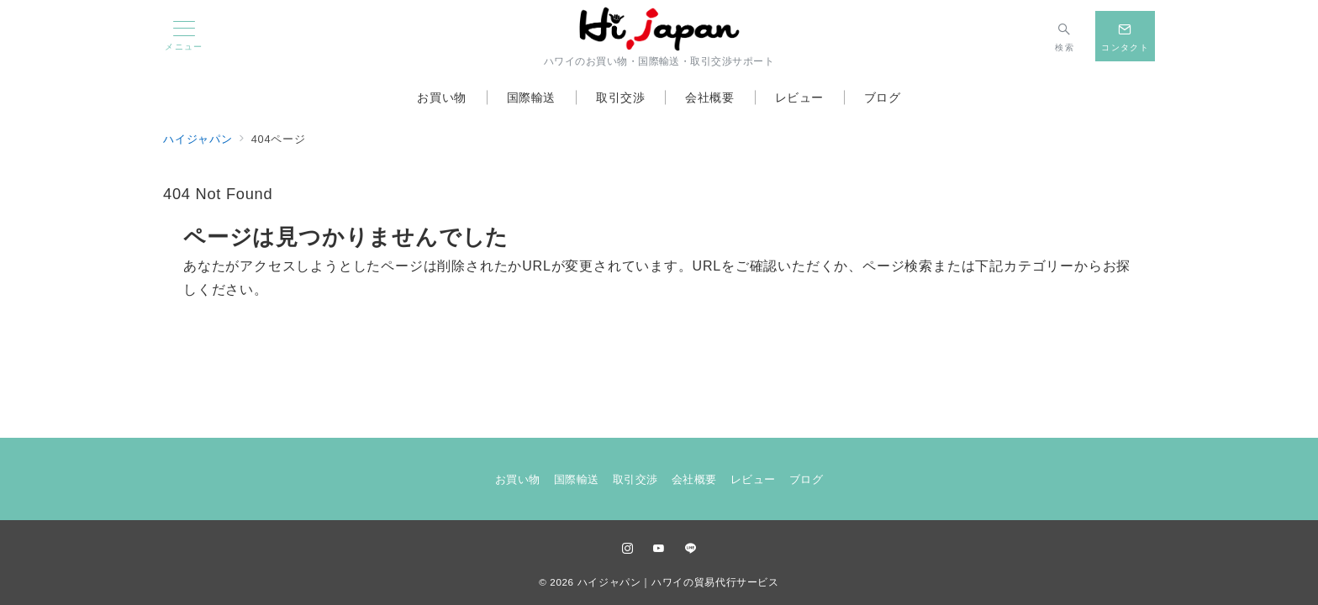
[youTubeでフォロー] (659, 549)
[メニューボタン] (184, 36)
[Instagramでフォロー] (628, 549)
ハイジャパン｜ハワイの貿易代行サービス (678, 581)
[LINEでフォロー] (691, 549)
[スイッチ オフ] (1064, 35)
